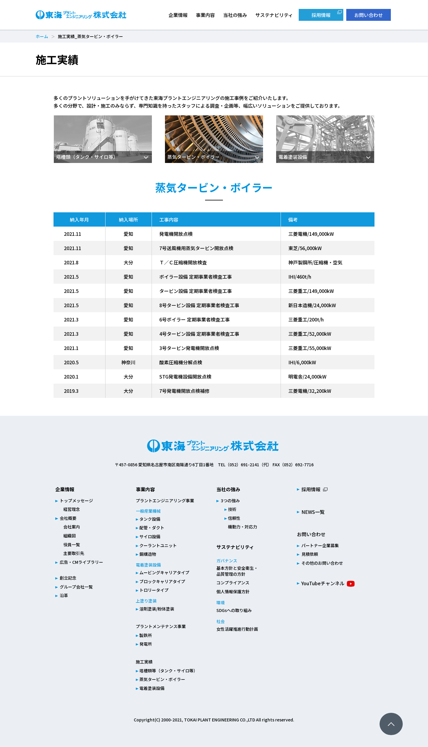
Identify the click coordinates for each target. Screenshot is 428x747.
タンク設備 (149, 519)
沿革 (64, 595)
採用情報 (321, 14)
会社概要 (68, 518)
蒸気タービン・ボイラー (162, 679)
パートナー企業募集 (320, 545)
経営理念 (71, 509)
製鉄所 (145, 635)
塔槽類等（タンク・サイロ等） (168, 671)
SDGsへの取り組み (234, 610)
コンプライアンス (232, 583)
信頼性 (234, 518)
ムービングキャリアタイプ (164, 572)
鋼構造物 (147, 554)
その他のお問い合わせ (322, 563)
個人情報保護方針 (233, 591)
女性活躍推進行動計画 (237, 629)
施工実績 (144, 662)
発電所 (145, 644)
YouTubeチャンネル (322, 583)
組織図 (69, 536)
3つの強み (230, 500)
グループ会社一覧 (76, 587)
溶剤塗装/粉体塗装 (156, 609)
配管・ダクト (151, 528)
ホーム (42, 36)
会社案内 (71, 527)
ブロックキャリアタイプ (162, 581)
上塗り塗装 (146, 601)
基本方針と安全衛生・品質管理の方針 (237, 571)
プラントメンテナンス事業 (161, 626)
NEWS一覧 (313, 512)
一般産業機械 (148, 511)
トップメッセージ (76, 500)
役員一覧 (71, 544)
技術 (232, 509)
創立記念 (68, 578)
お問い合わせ (368, 14)
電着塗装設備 (148, 565)
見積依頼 (309, 554)
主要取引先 (73, 553)
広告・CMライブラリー (81, 562)
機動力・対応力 (242, 527)
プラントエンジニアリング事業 (165, 500)
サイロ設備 (149, 536)
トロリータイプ (154, 590)
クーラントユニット (158, 545)
